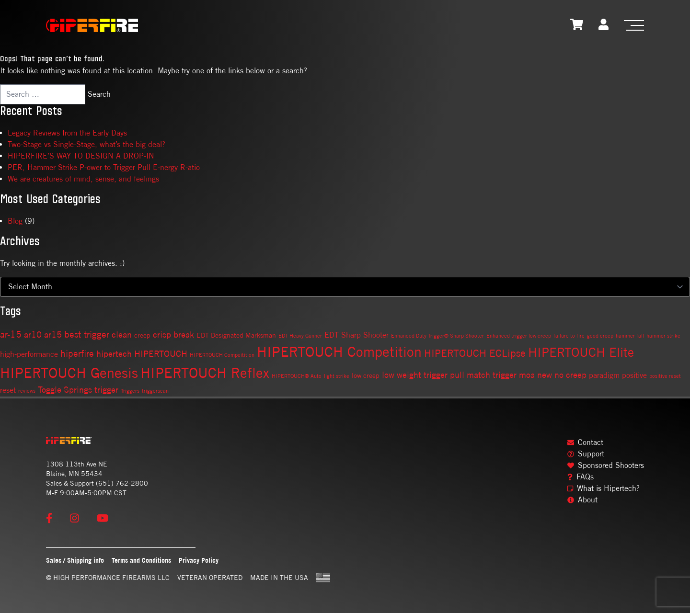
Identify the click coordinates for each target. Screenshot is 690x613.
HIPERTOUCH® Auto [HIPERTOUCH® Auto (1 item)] (297, 376)
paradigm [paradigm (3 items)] (604, 375)
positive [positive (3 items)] (634, 375)
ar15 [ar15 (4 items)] (53, 334)
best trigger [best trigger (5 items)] (86, 334)
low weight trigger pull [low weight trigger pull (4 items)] (423, 375)
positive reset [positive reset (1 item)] (665, 376)
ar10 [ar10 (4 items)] (33, 334)
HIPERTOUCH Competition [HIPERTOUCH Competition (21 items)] (339, 351)
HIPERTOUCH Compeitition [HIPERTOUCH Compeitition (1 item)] (222, 355)
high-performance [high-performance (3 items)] (29, 354)
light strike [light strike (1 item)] (336, 376)
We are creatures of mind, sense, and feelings (83, 178)
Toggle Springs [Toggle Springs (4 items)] (65, 390)
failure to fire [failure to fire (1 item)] (569, 336)
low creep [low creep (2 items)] (366, 375)
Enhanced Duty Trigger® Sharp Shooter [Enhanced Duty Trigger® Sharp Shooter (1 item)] (437, 336)
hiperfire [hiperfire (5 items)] (77, 353)
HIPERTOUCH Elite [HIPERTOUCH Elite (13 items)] (581, 352)
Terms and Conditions (141, 560)
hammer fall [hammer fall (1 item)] (630, 336)
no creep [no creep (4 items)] (570, 375)
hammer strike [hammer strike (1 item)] (663, 336)
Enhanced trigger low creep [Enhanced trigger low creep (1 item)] (518, 336)
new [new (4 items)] (544, 375)
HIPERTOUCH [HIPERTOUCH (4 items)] (160, 354)
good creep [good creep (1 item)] (600, 336)
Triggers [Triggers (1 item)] (130, 391)
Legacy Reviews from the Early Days (67, 132)
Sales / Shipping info (75, 560)
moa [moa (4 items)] (527, 375)
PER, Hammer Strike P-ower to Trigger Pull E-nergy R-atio (104, 167)
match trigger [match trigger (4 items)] (492, 375)
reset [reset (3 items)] (8, 390)
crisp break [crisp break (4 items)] (173, 334)
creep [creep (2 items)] (142, 335)
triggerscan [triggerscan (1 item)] (155, 391)
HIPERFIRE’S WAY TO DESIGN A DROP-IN (81, 155)
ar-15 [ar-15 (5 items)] (11, 334)
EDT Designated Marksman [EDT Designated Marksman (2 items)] (236, 335)
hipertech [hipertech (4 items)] (114, 354)
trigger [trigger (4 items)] (106, 390)
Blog (15, 221)
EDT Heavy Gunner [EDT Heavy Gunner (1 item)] (300, 336)
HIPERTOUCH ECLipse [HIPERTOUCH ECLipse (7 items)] (475, 353)
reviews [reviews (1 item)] (26, 391)
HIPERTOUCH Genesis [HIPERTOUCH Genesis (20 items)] (69, 372)
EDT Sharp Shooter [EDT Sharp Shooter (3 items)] (356, 335)
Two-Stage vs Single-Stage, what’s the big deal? (86, 144)
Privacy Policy (198, 560)
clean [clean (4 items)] (122, 334)
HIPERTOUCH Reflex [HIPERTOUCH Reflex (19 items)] (204, 373)
